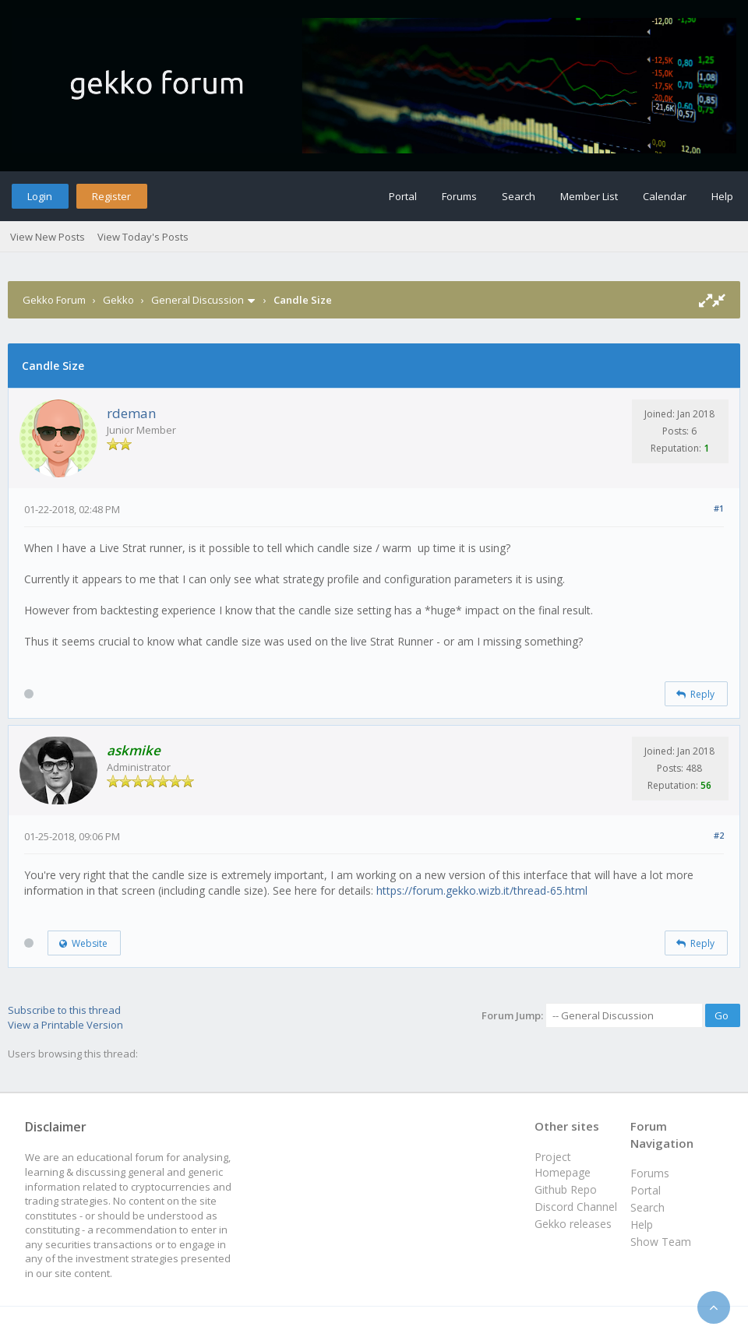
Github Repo (566, 1189)
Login (39, 196)
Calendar (664, 196)
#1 (719, 508)
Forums (459, 196)
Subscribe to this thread (64, 1010)
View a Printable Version (65, 1025)
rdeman (131, 413)
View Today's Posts (143, 237)
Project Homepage (563, 1164)
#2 (719, 835)
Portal (403, 196)
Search (518, 196)
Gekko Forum (54, 300)
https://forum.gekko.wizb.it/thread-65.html (481, 890)
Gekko (118, 300)
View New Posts (47, 237)
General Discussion (197, 300)
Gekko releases (573, 1223)
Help (722, 196)
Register (111, 196)
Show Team (660, 1241)
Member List (589, 196)
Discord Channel (576, 1206)
